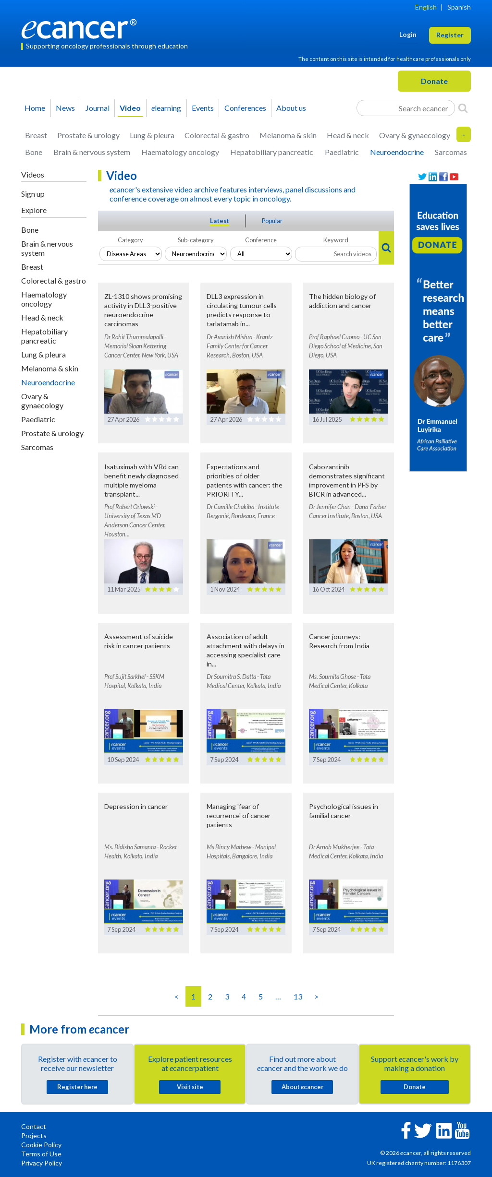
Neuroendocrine (397, 151)
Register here (77, 1087)
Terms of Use (41, 1154)
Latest (219, 221)
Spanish (459, 7)
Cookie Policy (41, 1145)
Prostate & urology (88, 135)
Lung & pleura (152, 135)
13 (298, 996)
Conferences (245, 107)
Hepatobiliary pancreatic (271, 151)
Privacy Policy (41, 1163)
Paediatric (342, 151)
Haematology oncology (180, 151)
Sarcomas (451, 151)
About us (291, 107)
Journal (98, 107)
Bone (33, 151)
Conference (261, 240)
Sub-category (196, 240)
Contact (33, 1126)
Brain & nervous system (91, 151)
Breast (36, 135)
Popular (272, 221)
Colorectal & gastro (216, 135)
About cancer (302, 1087)
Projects (34, 1135)
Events (203, 107)
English (426, 7)
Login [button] (408, 34)
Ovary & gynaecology (414, 135)
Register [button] (450, 35)
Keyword (335, 240)
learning (166, 107)
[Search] (463, 108)
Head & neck (348, 135)
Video (130, 107)
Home (35, 107)
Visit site (190, 1087)
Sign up (33, 193)
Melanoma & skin (288, 135)
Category (130, 240)
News (65, 107)
